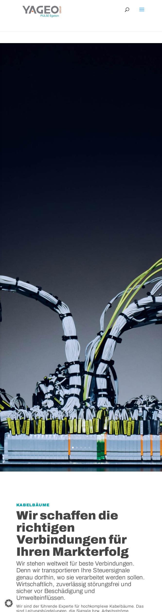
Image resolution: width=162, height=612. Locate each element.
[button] (9, 603)
